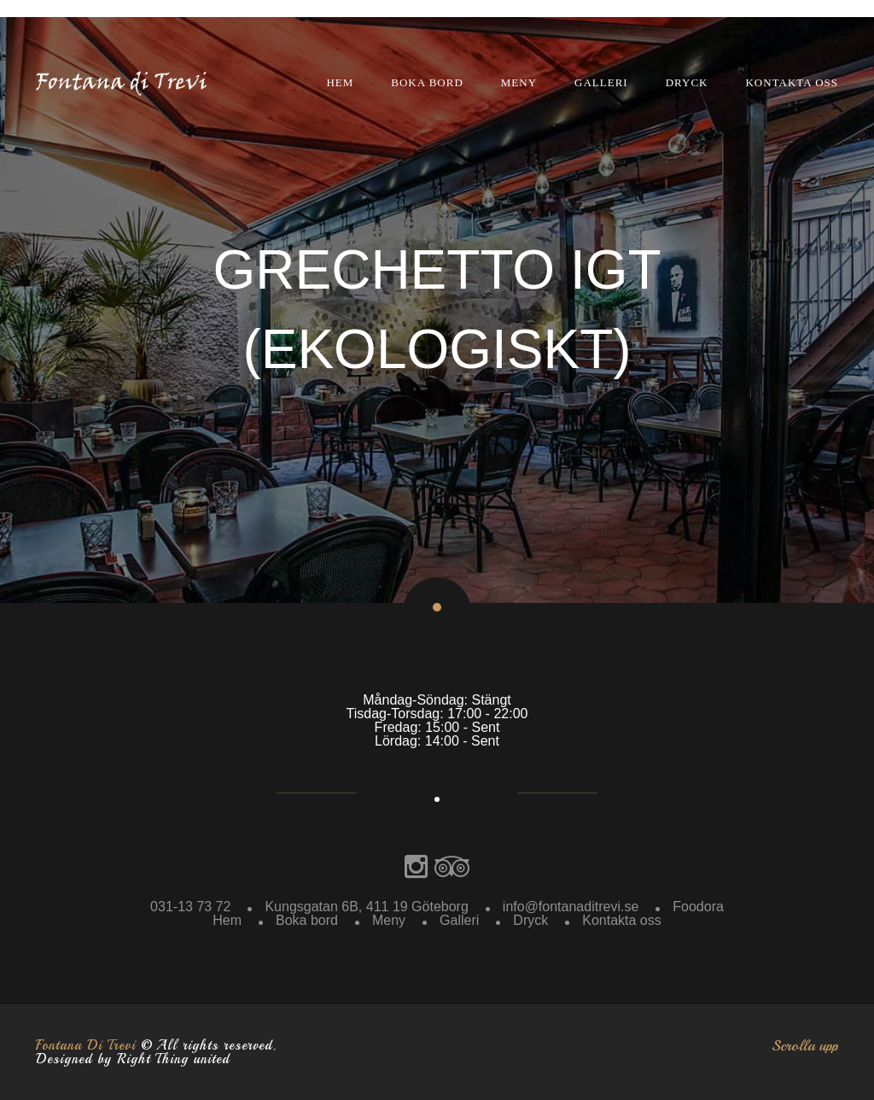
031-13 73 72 (190, 906)
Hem (339, 82)
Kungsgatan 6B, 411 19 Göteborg (366, 906)
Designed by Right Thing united (133, 1059)
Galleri (601, 82)
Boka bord (427, 82)
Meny (519, 82)
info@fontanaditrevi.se (570, 906)
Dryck (687, 82)
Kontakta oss (791, 82)
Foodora (698, 906)
